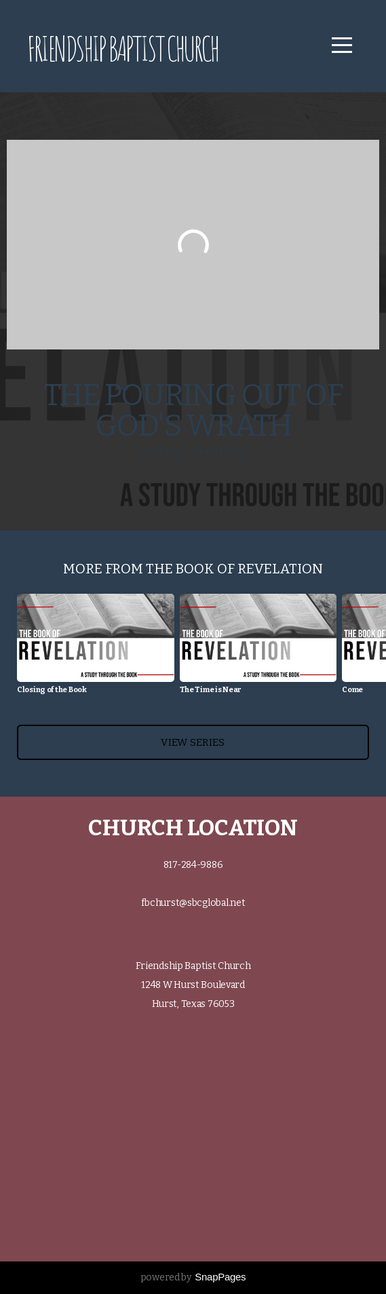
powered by (193, 1277)
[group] (95, 649)
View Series (193, 742)
